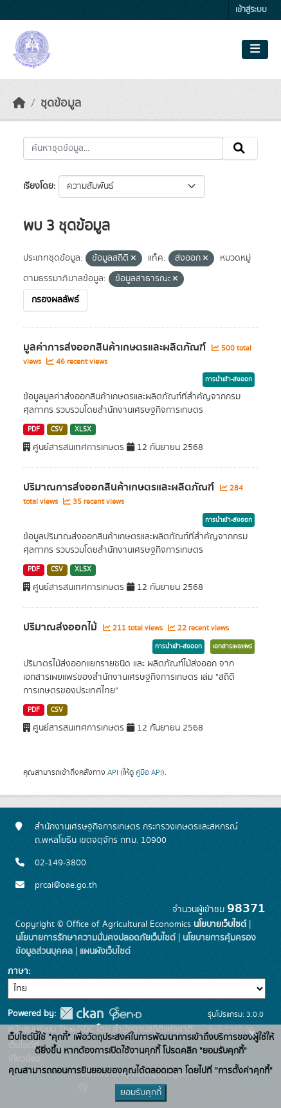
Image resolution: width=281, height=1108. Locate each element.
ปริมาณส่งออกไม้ (61, 627)
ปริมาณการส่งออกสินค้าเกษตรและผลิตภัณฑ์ (120, 487)
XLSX (83, 429)
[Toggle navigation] (255, 49)
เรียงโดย (38, 186)
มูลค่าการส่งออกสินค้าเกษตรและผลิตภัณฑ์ (115, 347)
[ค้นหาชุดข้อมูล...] (123, 148)
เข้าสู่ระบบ (251, 10)
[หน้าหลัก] (19, 103)
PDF (34, 429)
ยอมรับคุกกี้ (140, 1092)
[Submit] (240, 148)
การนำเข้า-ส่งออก (228, 379)
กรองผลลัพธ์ (55, 299)
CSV (57, 429)
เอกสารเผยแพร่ (232, 646)
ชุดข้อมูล (61, 103)
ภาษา (18, 971)
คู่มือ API (149, 772)
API (112, 772)
